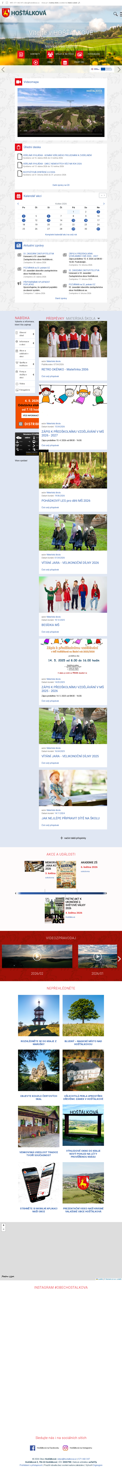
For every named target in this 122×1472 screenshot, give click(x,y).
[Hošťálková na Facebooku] (2, 2)
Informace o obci (22, 343)
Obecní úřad (21, 334)
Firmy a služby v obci (21, 374)
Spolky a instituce (60, 54)
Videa (42, 62)
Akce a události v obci (22, 353)
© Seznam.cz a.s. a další (112, 1279)
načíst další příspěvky (75, 838)
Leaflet (99, 1279)
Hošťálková (70, 917)
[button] (3, 69)
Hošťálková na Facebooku (44, 1448)
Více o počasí (21, 460)
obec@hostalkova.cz (67, 1459)
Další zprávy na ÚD (61, 185)
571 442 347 (84, 1459)
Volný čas (72, 62)
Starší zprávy (61, 298)
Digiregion (97, 1465)
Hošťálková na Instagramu (77, 1448)
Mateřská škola (81, 318)
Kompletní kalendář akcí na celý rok (61, 234)
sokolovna (49, 878)
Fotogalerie (88, 54)
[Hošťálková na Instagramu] (7, 2)
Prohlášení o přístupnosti (31, 1465)
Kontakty (28, 54)
